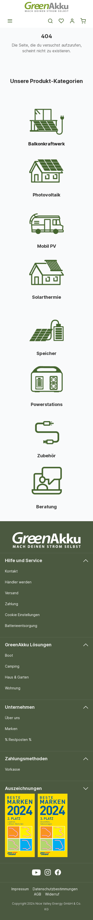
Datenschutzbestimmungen (55, 889)
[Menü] (10, 21)
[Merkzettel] (61, 21)
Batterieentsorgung (21, 625)
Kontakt (11, 571)
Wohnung (12, 688)
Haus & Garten (17, 677)
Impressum (20, 889)
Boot (9, 655)
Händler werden (18, 582)
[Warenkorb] (83, 21)
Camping (12, 666)
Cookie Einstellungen (22, 615)
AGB (37, 894)
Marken (11, 729)
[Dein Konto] (72, 21)
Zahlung (11, 604)
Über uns (12, 718)
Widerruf (52, 894)
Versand (11, 593)
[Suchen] (50, 21)
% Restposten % (18, 739)
